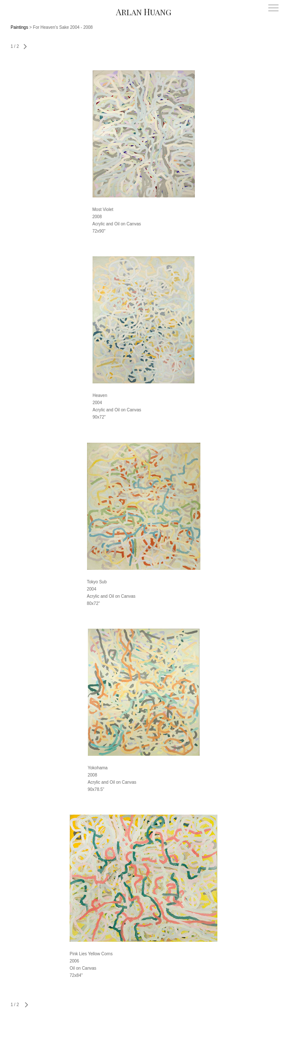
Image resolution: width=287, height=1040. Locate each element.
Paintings (19, 27)
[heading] (143, 11)
